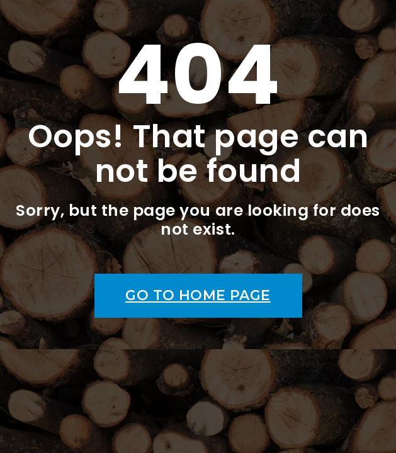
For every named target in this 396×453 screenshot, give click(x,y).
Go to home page (198, 295)
